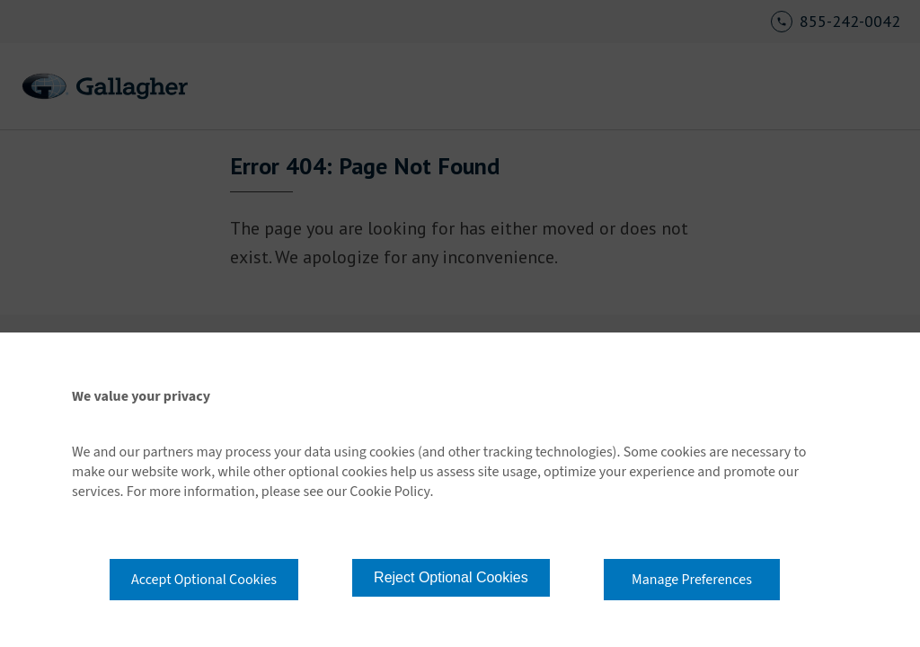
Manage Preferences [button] (692, 579)
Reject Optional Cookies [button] (451, 577)
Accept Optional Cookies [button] (204, 579)
